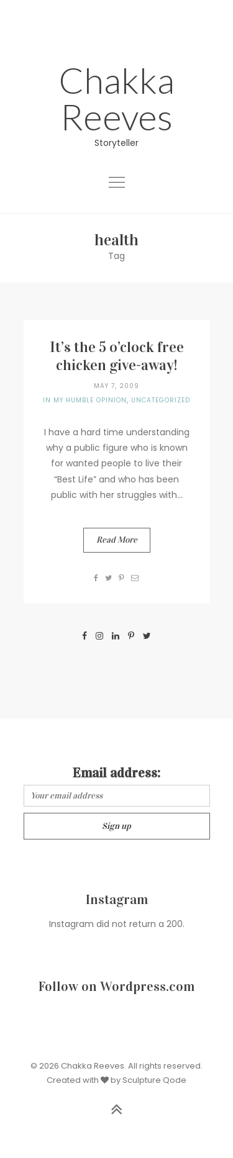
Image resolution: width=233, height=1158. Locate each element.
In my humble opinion (85, 400)
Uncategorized (160, 400)
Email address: (116, 772)
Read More (116, 540)
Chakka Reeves (116, 98)
